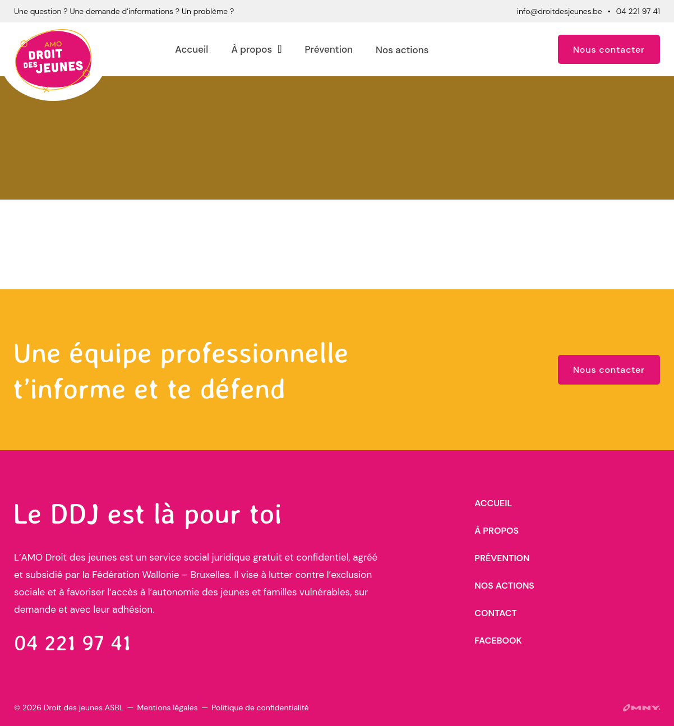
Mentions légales (167, 707)
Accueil (191, 49)
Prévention (328, 49)
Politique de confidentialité (259, 707)
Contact (495, 613)
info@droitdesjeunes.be (559, 11)
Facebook (497, 640)
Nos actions (402, 50)
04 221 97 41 (638, 11)
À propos (251, 49)
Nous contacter (609, 50)
